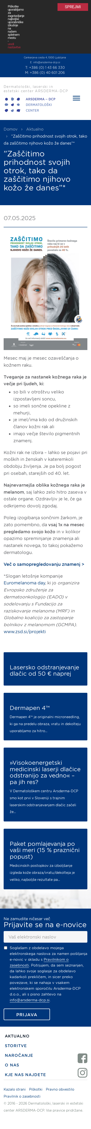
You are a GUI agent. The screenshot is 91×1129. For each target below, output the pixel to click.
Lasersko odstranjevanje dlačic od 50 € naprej (44, 670)
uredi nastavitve (14, 45)
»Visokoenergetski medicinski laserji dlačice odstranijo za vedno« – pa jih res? (45, 772)
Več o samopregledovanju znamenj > (44, 564)
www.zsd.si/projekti (25, 631)
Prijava (26, 1014)
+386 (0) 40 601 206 (47, 73)
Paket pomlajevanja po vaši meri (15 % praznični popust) (45, 850)
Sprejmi (73, 7)
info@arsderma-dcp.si (46, 62)
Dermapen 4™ (30, 708)
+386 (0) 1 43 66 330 (47, 68)
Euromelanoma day (24, 582)
